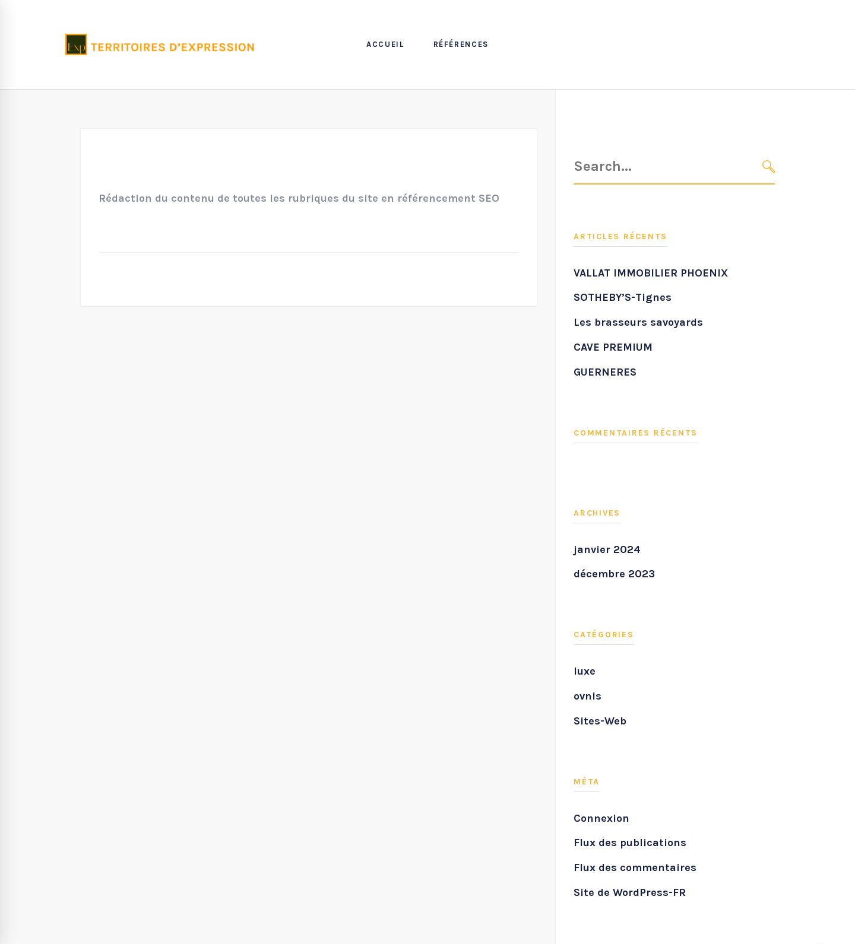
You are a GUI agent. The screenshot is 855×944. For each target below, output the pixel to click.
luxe (585, 671)
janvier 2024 (607, 549)
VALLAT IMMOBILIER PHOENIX (651, 272)
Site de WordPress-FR (630, 892)
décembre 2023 (614, 573)
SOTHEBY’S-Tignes (623, 297)
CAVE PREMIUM (613, 347)
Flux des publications (630, 842)
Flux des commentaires (635, 867)
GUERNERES (605, 372)
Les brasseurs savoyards (638, 322)
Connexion (601, 818)
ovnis (587, 696)
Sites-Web (600, 720)
